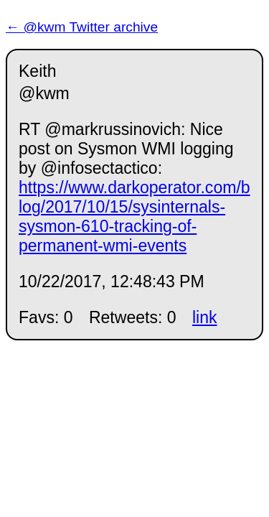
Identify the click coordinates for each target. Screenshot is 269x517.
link (204, 317)
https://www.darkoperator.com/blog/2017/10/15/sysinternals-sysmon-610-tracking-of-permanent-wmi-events (134, 216)
